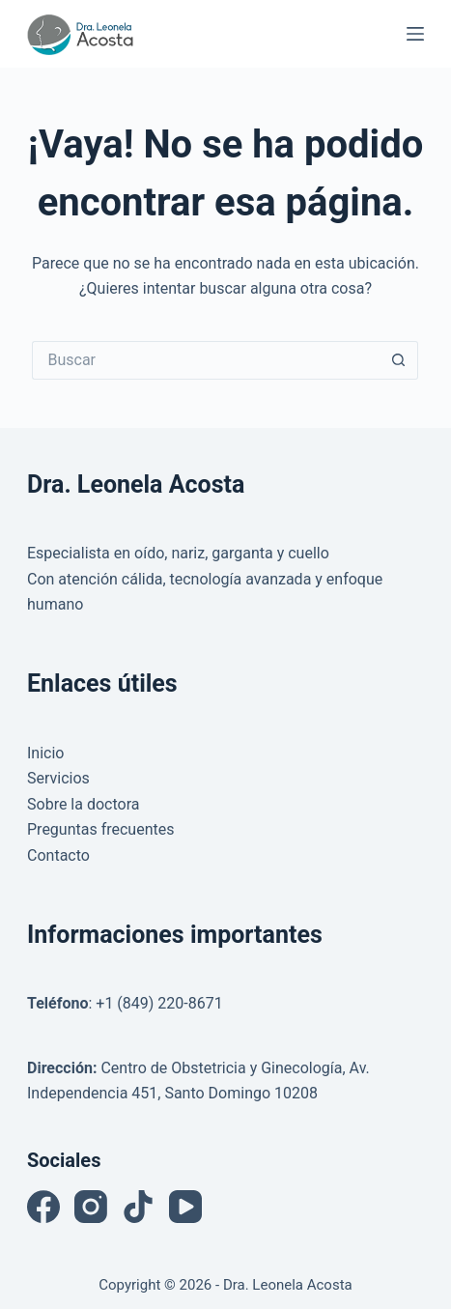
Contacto (58, 855)
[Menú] (415, 34)
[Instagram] (90, 1206)
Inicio (45, 753)
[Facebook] (43, 1206)
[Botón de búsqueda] (399, 360)
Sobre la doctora (83, 804)
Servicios (58, 778)
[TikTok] (138, 1206)
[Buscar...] (206, 360)
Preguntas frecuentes (100, 829)
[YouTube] (185, 1206)
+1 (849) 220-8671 (159, 1003)
